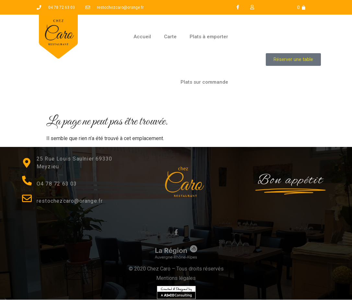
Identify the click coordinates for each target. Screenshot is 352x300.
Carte (170, 37)
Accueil (142, 37)
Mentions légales (176, 278)
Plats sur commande (204, 82)
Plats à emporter (209, 37)
